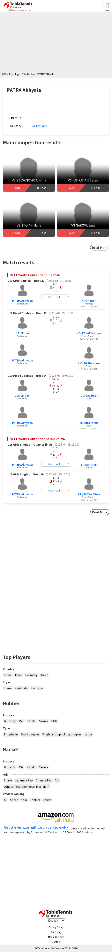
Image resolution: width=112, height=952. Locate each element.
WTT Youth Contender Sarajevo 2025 (38, 438)
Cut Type (37, 688)
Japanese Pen (24, 780)
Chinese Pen (44, 780)
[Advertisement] (57, 42)
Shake (8, 688)
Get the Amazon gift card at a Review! (34, 827)
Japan (18, 675)
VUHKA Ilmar (89, 395)
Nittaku (31, 721)
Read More (99, 247)
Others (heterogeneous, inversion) (26, 787)
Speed (14, 800)
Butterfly (10, 721)
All (5, 800)
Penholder (21, 688)
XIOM (54, 721)
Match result (54, 297)
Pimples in (11, 734)
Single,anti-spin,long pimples (61, 734)
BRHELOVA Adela (89, 494)
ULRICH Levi (22, 333)
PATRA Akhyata (22, 301)
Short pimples (30, 734)
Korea (44, 675)
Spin (24, 800)
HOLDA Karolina (89, 363)
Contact (56, 941)
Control (35, 800)
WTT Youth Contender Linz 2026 (35, 275)
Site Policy (56, 932)
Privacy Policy (56, 927)
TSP (21, 721)
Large (88, 734)
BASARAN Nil (89, 464)
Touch (47, 800)
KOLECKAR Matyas (89, 333)
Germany (31, 675)
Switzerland (39, 126)
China (7, 675)
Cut (57, 780)
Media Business (56, 936)
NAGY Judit (89, 301)
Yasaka (43, 721)
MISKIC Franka (89, 423)
